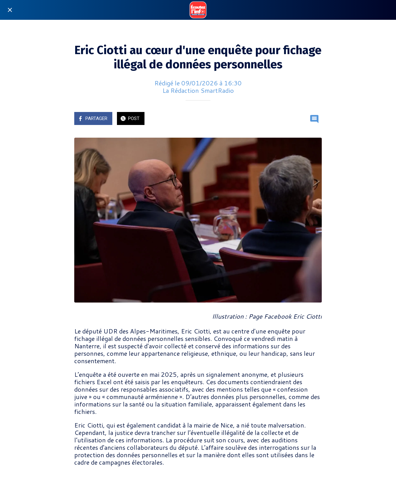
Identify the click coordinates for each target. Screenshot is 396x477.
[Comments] (314, 119)
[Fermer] (10, 10)
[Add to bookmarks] (299, 119)
